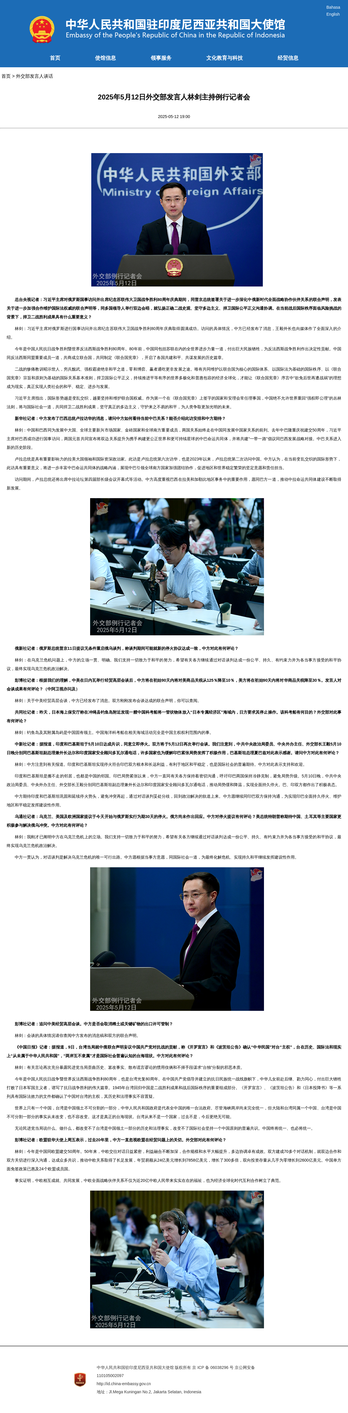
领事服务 (161, 58)
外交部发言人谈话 (34, 76)
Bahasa (333, 7)
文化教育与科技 (224, 58)
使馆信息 (105, 58)
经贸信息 (288, 58)
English (333, 14)
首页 (55, 58)
